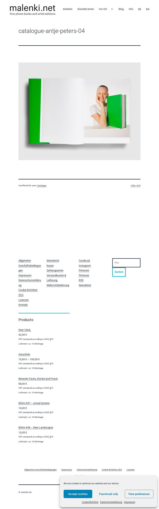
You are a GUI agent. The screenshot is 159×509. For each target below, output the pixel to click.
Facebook (84, 260)
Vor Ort (103, 9)
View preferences (139, 494)
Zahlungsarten (55, 270)
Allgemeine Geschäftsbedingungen (29, 265)
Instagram (85, 265)
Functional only (108, 494)
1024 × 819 (136, 185)
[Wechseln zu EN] (148, 9)
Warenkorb (53, 260)
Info (131, 9)
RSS (81, 280)
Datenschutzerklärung (111, 502)
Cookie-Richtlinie (90, 502)
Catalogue (41, 185)
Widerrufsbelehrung (58, 285)
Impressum (129, 502)
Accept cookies (78, 494)
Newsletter (85, 285)
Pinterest (84, 270)
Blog (121, 9)
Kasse (50, 265)
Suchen (119, 271)
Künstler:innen (85, 9)
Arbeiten (67, 9)
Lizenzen (23, 299)
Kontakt (23, 304)
